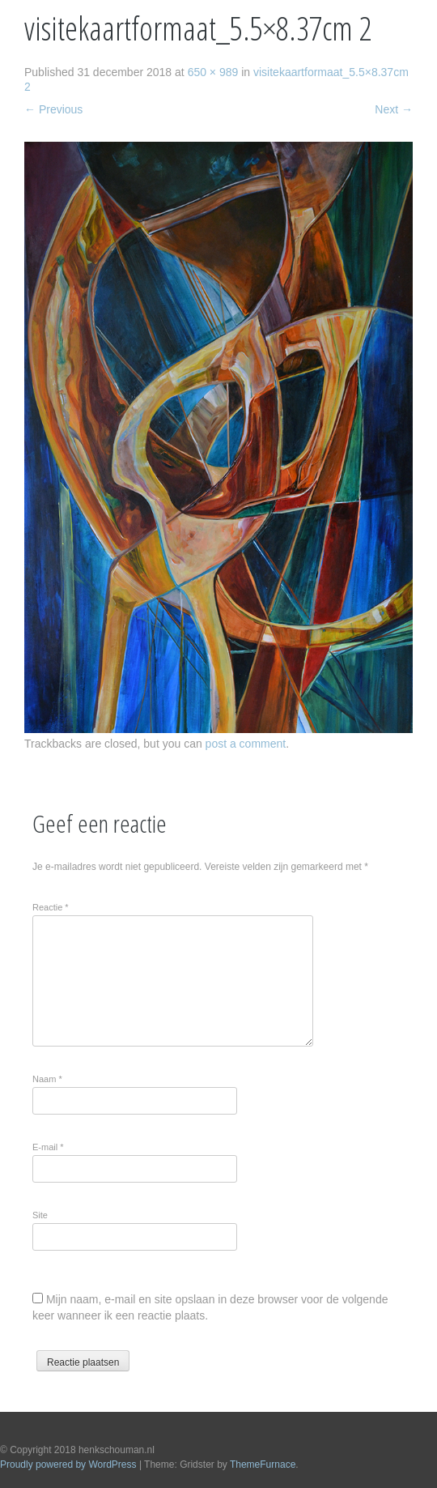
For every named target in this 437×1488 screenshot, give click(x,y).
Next (394, 109)
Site (40, 1215)
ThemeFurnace (262, 1464)
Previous (53, 109)
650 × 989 (213, 72)
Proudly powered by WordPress (68, 1464)
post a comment (246, 743)
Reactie (50, 907)
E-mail (48, 1147)
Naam (47, 1079)
